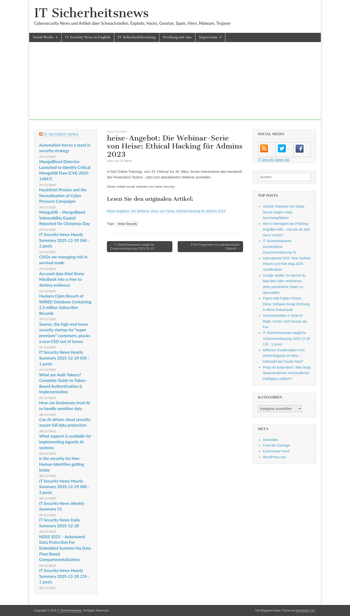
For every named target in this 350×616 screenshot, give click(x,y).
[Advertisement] (175, 86)
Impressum (208, 37)
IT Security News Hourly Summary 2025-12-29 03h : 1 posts (64, 358)
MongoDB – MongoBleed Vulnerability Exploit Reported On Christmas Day (64, 218)
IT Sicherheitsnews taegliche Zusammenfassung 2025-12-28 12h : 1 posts (286, 338)
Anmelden (270, 440)
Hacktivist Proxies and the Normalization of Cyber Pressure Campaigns (63, 195)
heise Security (117, 131)
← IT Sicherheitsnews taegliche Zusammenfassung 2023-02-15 (132, 246)
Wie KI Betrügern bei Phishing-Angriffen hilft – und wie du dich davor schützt (286, 229)
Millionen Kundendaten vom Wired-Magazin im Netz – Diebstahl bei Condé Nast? (284, 355)
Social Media (43, 37)
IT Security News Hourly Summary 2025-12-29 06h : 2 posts (64, 240)
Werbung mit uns (177, 37)
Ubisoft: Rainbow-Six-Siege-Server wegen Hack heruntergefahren (284, 212)
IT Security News (61, 134)
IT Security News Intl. (274, 160)
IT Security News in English (87, 37)
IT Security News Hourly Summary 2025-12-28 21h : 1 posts (64, 576)
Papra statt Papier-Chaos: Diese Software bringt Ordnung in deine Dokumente (286, 304)
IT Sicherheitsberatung (137, 37)
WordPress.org (274, 457)
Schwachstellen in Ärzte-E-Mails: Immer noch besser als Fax (285, 321)
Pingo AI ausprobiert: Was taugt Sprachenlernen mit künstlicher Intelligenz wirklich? (286, 373)
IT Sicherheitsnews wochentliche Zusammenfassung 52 (280, 246)
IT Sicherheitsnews (91, 13)
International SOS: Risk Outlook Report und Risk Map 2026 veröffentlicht (287, 264)
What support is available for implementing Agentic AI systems (65, 441)
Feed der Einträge (276, 445)
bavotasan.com (305, 610)
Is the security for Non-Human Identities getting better (61, 464)
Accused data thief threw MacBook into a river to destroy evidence (61, 279)
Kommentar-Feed (276, 451)
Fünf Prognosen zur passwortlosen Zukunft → (215, 246)
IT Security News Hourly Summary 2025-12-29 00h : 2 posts (64, 486)
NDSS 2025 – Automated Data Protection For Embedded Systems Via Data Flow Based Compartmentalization (65, 548)
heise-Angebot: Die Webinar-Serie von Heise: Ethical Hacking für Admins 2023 (166, 211)
